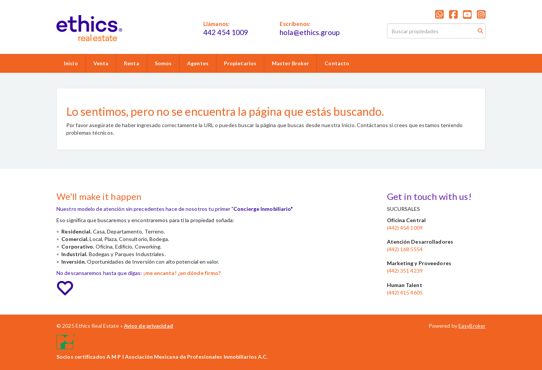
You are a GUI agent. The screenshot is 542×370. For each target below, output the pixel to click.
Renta (131, 63)
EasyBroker (472, 325)
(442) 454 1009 (405, 227)
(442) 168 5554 (405, 249)
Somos (163, 63)
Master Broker (290, 63)
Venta (101, 63)
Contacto (336, 63)
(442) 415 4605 (405, 292)
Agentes (198, 63)
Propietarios (240, 63)
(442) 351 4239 (405, 270)
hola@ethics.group (310, 32)
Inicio (71, 63)
